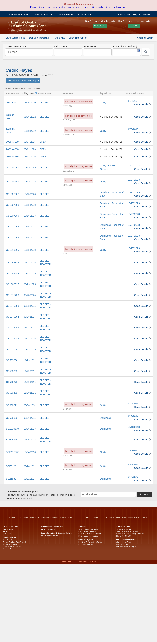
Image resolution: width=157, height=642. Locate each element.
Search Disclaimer (78, 38)
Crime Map (59, 38)
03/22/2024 (30, 478)
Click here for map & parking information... (131, 534)
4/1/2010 (132, 100)
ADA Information (146, 14)
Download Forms (9, 549)
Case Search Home (15, 38)
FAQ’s (5, 531)
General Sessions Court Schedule (15, 542)
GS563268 (12, 360)
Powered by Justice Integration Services (78, 562)
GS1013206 (12, 250)
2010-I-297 (12, 102)
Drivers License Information (88, 536)
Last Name (90, 46)
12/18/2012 (30, 131)
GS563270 (12, 382)
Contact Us (84, 14)
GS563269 (12, 371)
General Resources (17, 14)
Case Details (141, 104)
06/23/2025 (30, 262)
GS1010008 (12, 226)
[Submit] (146, 52)
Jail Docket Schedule (10, 544)
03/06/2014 (30, 405)
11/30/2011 (30, 392)
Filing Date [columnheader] (28, 93)
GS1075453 (12, 295)
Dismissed (105, 417)
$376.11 (67, 253)
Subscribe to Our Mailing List (126, 547)
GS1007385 (12, 167)
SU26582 (11, 478)
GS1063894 (12, 273)
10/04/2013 (30, 452)
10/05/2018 (30, 428)
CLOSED (44, 102)
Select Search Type (15, 46)
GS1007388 (12, 205)
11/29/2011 (30, 360)
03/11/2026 (30, 149)
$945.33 (67, 185)
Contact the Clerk (122, 544)
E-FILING (134, 26)
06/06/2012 (30, 439)
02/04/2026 (30, 141)
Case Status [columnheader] (44, 93)
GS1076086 (12, 338)
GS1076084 (12, 316)
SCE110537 (12, 452)
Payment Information (85, 544)
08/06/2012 (30, 116)
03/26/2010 (30, 102)
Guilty (103, 102)
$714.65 (67, 408)
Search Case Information (49, 535)
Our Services (65, 14)
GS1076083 (12, 306)
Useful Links (7, 534)
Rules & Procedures (48, 529)
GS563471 (12, 392)
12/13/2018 (134, 427)
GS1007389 (12, 215)
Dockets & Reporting (10, 540)
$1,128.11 (68, 170)
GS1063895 (12, 284)
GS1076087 (12, 349)
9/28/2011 (133, 464)
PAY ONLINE (100, 26)
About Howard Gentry (127, 14)
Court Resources (42, 14)
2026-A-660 (12, 149)
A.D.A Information (122, 549)
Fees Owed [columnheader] (67, 93)
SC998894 (11, 439)
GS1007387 (12, 194)
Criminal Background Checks (88, 529)
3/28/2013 (133, 129)
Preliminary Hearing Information (89, 534)
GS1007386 (12, 181)
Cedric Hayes (19, 70)
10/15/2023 (30, 167)
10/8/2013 (133, 450)
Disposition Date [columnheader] (135, 93)
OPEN (43, 141)
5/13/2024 (133, 477)
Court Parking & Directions (12, 547)
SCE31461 (12, 466)
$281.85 (67, 469)
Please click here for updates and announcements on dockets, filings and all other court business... (78, 7)
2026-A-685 (12, 156)
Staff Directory (8, 529)
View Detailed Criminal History (23, 80)
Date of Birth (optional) (125, 46)
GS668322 (12, 405)
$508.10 (67, 455)
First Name (60, 46)
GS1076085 (12, 327)
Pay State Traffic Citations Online (90, 542)
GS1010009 (12, 237)
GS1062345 (12, 262)
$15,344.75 (69, 120)
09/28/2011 (30, 466)
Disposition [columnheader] (105, 93)
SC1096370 (12, 428)
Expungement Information (87, 531)
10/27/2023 (134, 165)
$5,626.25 (68, 134)
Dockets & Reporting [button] (39, 38)
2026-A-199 (12, 141)
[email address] (108, 494)
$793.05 (67, 106)
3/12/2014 (133, 403)
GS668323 (12, 417)
